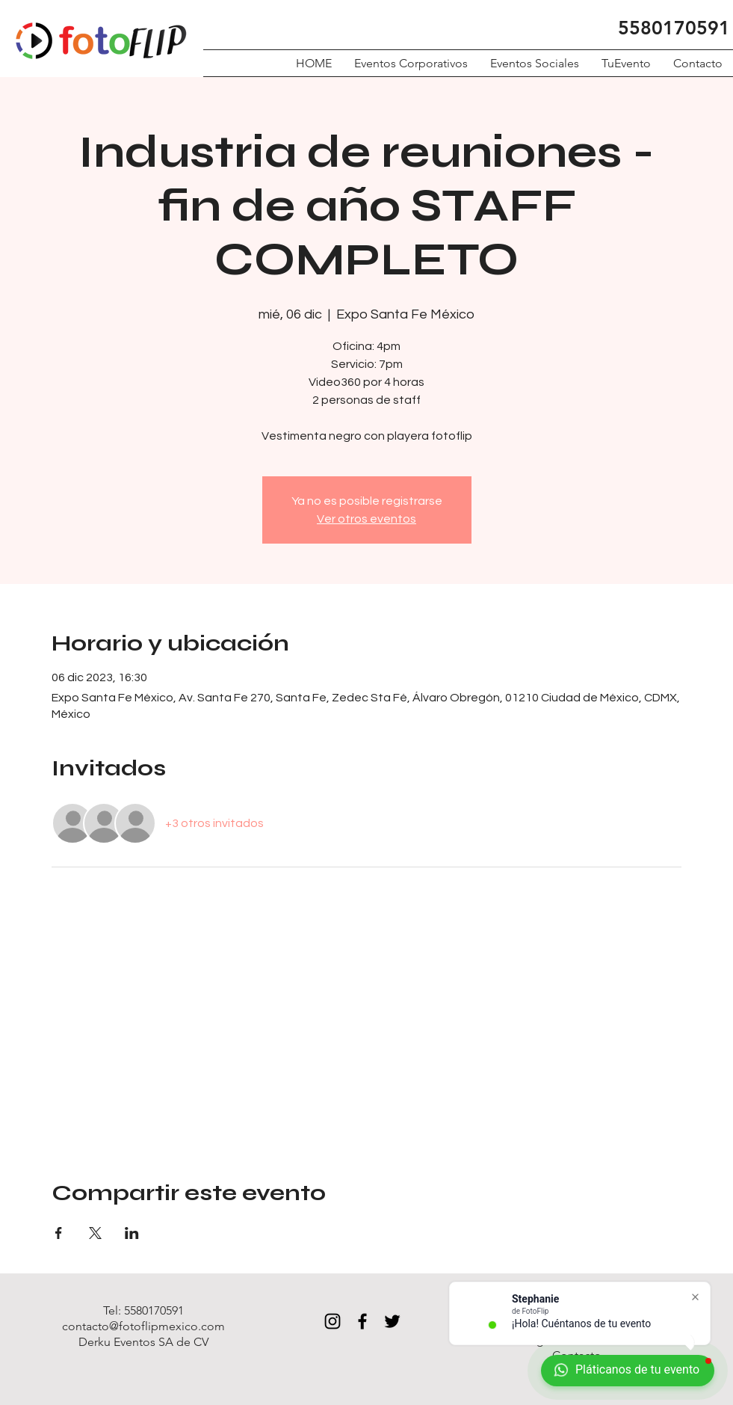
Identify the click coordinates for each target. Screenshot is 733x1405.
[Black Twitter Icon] (392, 1321)
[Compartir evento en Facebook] (59, 1233)
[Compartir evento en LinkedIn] (132, 1233)
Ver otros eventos (366, 519)
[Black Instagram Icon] (332, 1321)
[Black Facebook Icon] (362, 1321)
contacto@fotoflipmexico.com (143, 1326)
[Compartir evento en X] (95, 1233)
